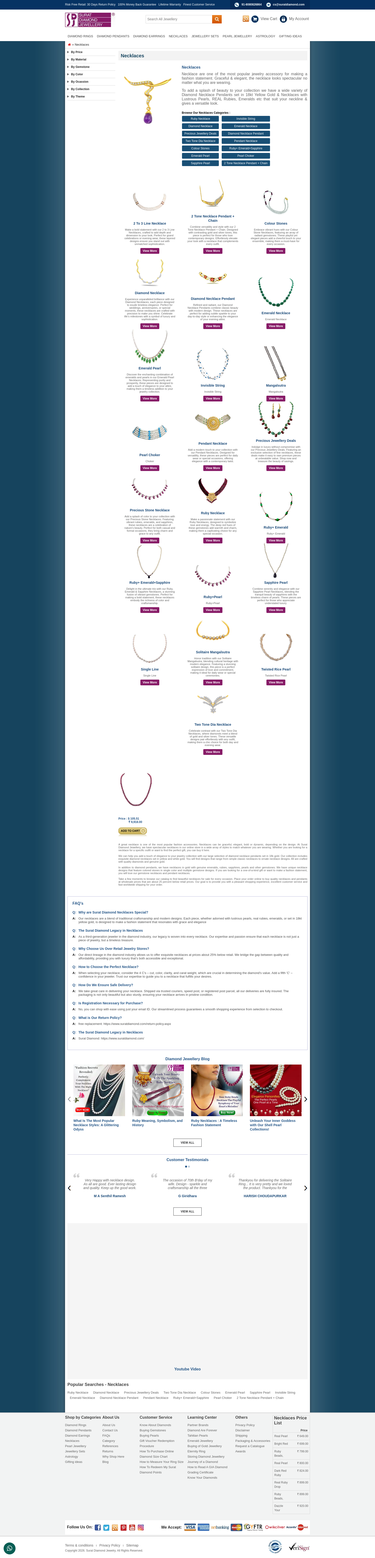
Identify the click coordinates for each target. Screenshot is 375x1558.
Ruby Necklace (200, 118)
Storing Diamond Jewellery (206, 1456)
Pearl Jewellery (75, 1446)
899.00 (302, 1482)
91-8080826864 (252, 4)
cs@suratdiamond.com (288, 4)
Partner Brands (198, 1425)
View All (187, 1142)
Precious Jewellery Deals (200, 133)
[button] (186, 1167)
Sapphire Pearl (200, 163)
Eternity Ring (196, 1451)
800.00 (302, 1463)
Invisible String (246, 118)
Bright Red (281, 1443)
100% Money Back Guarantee (137, 4)
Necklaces (72, 1441)
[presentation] (306, 1099)
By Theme (78, 96)
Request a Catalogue (250, 1446)
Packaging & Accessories (252, 1441)
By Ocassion (79, 81)
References (110, 1446)
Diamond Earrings (77, 1435)
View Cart (269, 19)
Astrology (71, 1456)
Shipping (241, 1435)
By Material (78, 59)
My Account (299, 19)
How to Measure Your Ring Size (162, 1462)
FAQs (106, 1435)
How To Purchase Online (157, 1451)
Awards (240, 1451)
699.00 (302, 1443)
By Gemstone (80, 67)
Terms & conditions (79, 1545)
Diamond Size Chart (153, 1456)
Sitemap (132, 1545)
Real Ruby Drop (281, 1484)
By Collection (80, 89)
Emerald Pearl (200, 155)
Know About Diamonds (155, 1425)
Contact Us (110, 1430)
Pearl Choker (245, 155)
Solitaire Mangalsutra (213, 652)
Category (108, 1441)
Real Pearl (281, 1436)
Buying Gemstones (153, 1430)
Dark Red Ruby (280, 1473)
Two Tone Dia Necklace (200, 141)
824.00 (302, 1470)
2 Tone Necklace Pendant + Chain (246, 163)
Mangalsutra (276, 385)
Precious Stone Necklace (150, 510)
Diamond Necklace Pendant (246, 133)
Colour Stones (200, 148)
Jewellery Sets (75, 1451)
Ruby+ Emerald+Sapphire (245, 148)
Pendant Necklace (245, 141)
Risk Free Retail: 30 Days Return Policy (90, 4)
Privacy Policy (245, 1425)
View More (150, 251)
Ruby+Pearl (213, 597)
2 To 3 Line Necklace (149, 223)
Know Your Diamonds (202, 1477)
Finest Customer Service (199, 4)
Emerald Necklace (245, 126)
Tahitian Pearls (198, 1435)
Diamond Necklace (200, 126)
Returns (107, 1451)
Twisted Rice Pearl (276, 669)
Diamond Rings (75, 1425)
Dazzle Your (278, 1508)
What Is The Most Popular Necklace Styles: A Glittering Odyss (96, 1125)
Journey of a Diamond (203, 1462)
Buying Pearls (149, 1435)
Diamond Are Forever (202, 1430)
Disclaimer (242, 1430)
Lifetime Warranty (170, 4)
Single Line (150, 669)
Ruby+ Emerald (276, 527)
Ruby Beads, (278, 1453)
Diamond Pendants (78, 1430)
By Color (77, 74)
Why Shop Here (113, 1456)
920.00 (302, 1506)
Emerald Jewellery (200, 1441)
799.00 (302, 1451)
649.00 (302, 1436)
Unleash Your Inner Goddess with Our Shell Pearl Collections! (273, 1125)
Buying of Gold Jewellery (205, 1446)
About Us (108, 1425)
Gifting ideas (73, 1462)
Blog (105, 1462)
